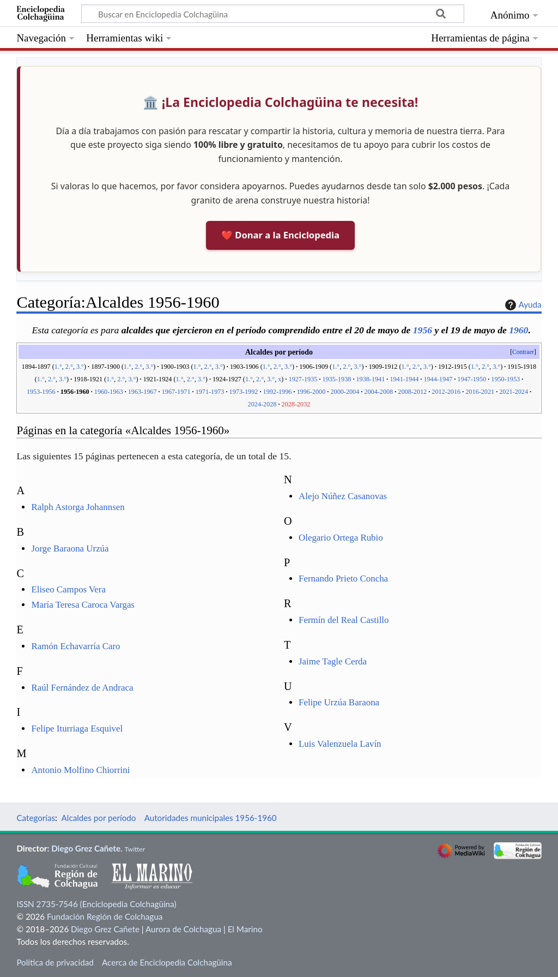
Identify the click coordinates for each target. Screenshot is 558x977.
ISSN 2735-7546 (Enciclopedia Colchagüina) (96, 904)
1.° (58, 366)
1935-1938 (337, 379)
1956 (422, 330)
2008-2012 (412, 391)
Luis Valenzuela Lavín (340, 744)
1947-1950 (471, 379)
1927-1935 (303, 379)
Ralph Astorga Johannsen (77, 507)
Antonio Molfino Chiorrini (80, 770)
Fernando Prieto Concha (343, 578)
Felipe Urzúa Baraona (339, 702)
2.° (69, 366)
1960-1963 (108, 391)
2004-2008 (378, 391)
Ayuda (522, 304)
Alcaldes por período (99, 818)
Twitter (134, 849)
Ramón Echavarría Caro (75, 646)
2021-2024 (513, 391)
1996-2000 (311, 391)
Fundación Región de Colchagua (104, 916)
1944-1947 (437, 379)
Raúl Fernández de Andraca (82, 687)
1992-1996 (277, 391)
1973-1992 (243, 391)
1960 (518, 330)
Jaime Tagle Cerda (333, 661)
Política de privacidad (54, 962)
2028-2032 (296, 404)
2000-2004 (344, 391)
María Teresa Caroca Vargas (83, 605)
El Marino (245, 929)
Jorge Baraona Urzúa (69, 548)
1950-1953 (505, 379)
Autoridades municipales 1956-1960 (210, 818)
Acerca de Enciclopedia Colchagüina (167, 962)
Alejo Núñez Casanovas (343, 496)
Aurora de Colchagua (183, 929)
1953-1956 (41, 391)
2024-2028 (262, 404)
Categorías (35, 818)
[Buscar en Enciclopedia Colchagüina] (273, 13)
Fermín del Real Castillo (344, 620)
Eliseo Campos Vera (68, 589)
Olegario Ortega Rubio (341, 537)
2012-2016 (446, 391)
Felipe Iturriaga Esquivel (77, 728)
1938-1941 (370, 379)
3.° (80, 366)
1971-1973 (210, 391)
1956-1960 (74, 391)
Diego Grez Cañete (85, 848)
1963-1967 (142, 391)
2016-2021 (479, 391)
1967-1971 (176, 391)
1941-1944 (404, 379)
